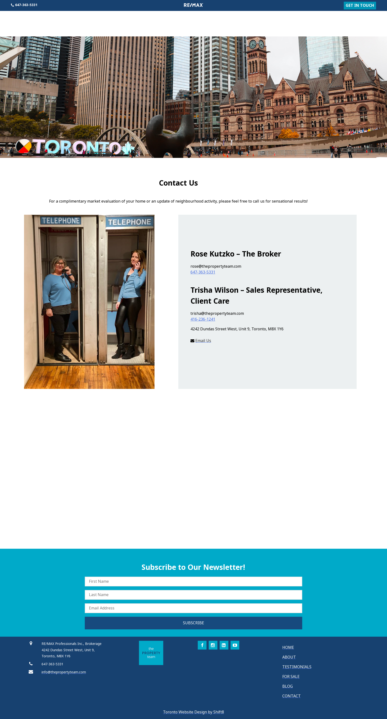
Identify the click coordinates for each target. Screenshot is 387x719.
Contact (375, 19)
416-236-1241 (202, 319)
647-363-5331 (202, 272)
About (305, 19)
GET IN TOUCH (360, 5)
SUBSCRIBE (193, 623)
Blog (352, 19)
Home (284, 19)
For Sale (329, 19)
